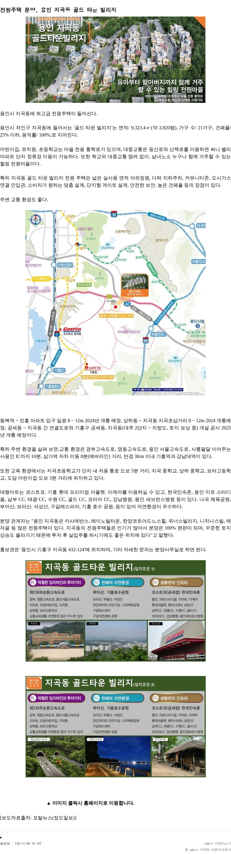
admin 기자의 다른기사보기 (210, 849)
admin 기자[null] (218, 843)
